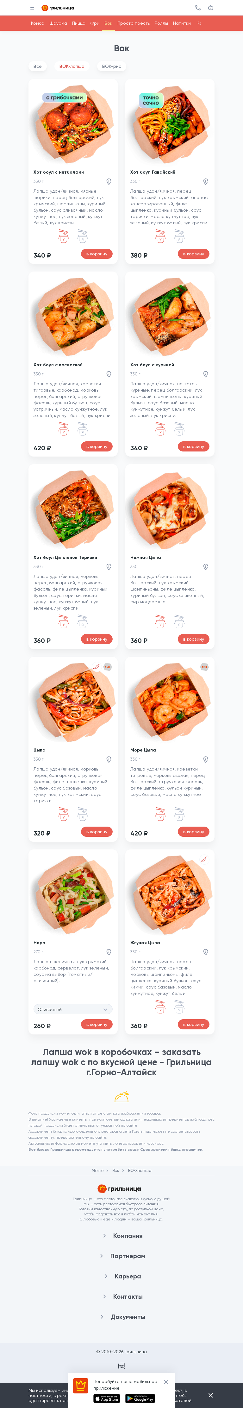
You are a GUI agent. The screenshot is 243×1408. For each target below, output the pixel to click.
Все (38, 66)
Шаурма (58, 23)
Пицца (78, 23)
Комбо (37, 23)
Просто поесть (133, 23)
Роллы (161, 23)
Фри (94, 23)
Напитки (182, 23)
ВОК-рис (111, 66)
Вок (108, 23)
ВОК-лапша (71, 66)
